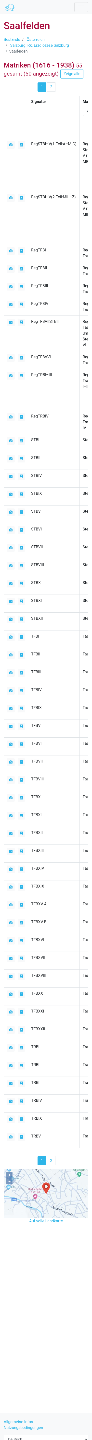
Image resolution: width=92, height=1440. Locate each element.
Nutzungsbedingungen (23, 1427)
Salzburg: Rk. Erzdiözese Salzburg (39, 45)
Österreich (36, 39)
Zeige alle (72, 73)
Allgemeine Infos (18, 1421)
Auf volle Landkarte (46, 1221)
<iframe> (46, 1252)
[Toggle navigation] (81, 7)
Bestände (12, 39)
